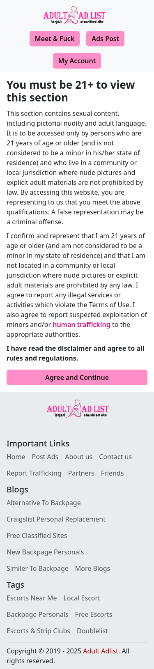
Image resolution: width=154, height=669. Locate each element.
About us (78, 456)
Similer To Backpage (38, 568)
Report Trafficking (34, 473)
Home (16, 456)
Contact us (115, 456)
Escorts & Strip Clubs (38, 630)
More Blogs (92, 568)
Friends (112, 473)
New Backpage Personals (45, 551)
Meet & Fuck (55, 38)
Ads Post (105, 38)
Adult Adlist (100, 650)
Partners (81, 473)
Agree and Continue (77, 377)
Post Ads (45, 456)
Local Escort (82, 597)
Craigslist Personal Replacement (56, 519)
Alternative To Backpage (44, 502)
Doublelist (92, 630)
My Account (77, 60)
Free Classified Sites (37, 535)
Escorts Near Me (32, 597)
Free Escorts (94, 614)
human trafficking (81, 324)
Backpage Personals (38, 614)
